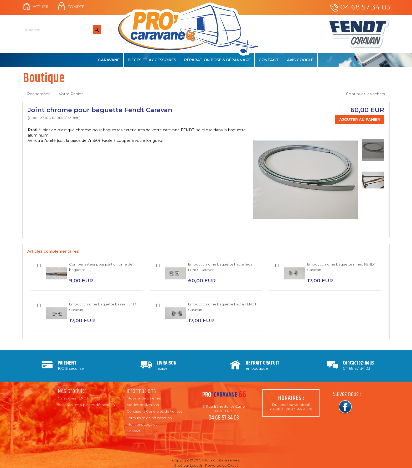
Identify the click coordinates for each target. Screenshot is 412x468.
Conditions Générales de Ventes (154, 411)
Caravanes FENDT (73, 398)
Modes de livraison (143, 405)
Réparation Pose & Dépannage (217, 60)
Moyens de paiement (145, 398)
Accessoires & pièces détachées (86, 405)
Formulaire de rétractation (149, 418)
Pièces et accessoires (152, 60)
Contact (269, 60)
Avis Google (300, 60)
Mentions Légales (142, 424)
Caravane (109, 60)
